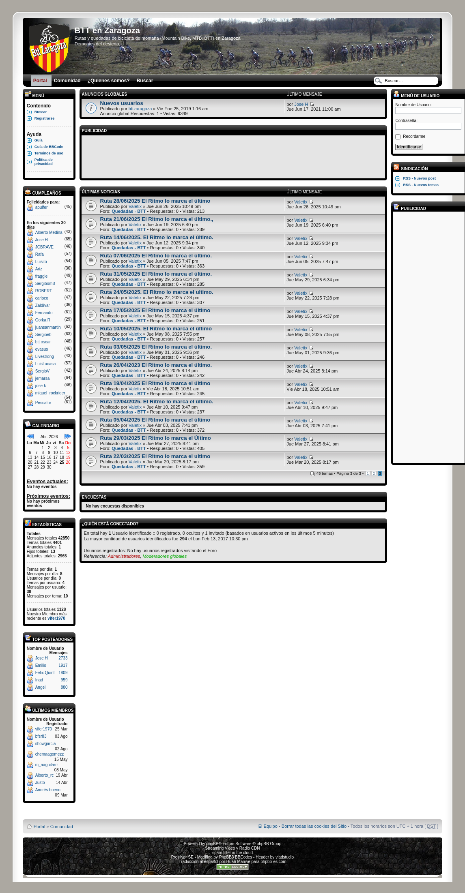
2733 (62, 658)
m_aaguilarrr (46, 764)
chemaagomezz (49, 754)
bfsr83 (41, 736)
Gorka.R (42, 320)
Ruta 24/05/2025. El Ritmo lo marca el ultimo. (156, 292)
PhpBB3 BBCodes (235, 857)
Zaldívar (42, 305)
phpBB (212, 844)
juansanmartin (48, 327)
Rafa (39, 254)
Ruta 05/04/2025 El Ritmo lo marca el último (155, 420)
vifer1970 (56, 618)
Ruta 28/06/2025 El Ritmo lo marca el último (155, 201)
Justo (40, 782)
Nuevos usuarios (121, 103)
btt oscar (43, 342)
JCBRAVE (44, 247)
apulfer (41, 207)
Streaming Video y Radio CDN (232, 848)
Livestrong (44, 356)
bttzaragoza (140, 108)
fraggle (41, 276)
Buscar (40, 112)
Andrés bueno (47, 790)
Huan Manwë (238, 861)
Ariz (38, 269)
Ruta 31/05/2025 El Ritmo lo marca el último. (156, 274)
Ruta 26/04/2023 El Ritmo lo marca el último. (156, 365)
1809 (62, 672)
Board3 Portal (217, 813)
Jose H (41, 240)
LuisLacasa (45, 364)
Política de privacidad (43, 162)
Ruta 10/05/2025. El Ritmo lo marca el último (156, 329)
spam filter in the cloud (232, 852)
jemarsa (42, 378)
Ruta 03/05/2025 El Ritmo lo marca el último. (156, 347)
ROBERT (43, 291)
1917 (62, 665)
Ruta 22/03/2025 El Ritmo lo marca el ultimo (155, 456)
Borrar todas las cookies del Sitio (314, 826)
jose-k (40, 385)
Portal (39, 826)
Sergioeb (43, 334)
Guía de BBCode (48, 147)
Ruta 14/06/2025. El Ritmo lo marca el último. (156, 237)
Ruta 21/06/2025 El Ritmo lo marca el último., (156, 219)
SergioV (42, 371)
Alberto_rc (44, 775)
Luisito (41, 261)
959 (64, 680)
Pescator (43, 402)
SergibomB (45, 283)
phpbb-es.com (273, 861)
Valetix (135, 206)
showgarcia (45, 743)
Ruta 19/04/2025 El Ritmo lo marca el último (155, 383)
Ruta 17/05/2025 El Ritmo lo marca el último (155, 310)
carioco (41, 298)
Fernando (44, 313)
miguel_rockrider (50, 393)
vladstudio (285, 857)
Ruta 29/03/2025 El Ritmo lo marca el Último (155, 438)
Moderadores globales (164, 556)
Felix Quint (45, 672)
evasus (41, 349)
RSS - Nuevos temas (421, 185)
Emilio (40, 665)
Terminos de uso (48, 153)
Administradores (124, 556)
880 (64, 687)
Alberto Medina (48, 232)
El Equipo (268, 826)
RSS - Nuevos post (419, 178)
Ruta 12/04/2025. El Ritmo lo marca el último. (156, 401)
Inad (39, 680)
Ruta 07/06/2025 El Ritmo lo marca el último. (156, 256)
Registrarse (44, 118)
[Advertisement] (233, 155)
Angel (40, 687)
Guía (38, 140)
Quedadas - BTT (129, 211)
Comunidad (61, 826)
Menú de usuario (416, 96)
